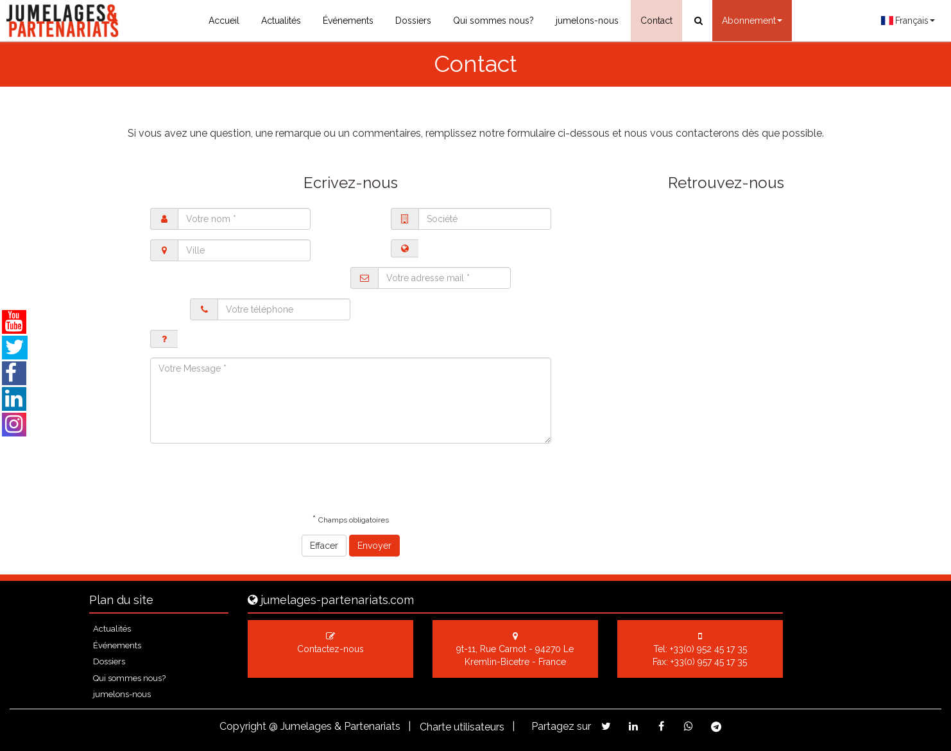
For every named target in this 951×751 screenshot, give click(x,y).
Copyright (242, 726)
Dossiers (413, 20)
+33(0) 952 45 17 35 (708, 649)
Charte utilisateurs (462, 727)
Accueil (224, 20)
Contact (656, 20)
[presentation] (247, 478)
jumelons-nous (587, 20)
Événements (348, 20)
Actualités (281, 20)
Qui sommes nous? (493, 20)
